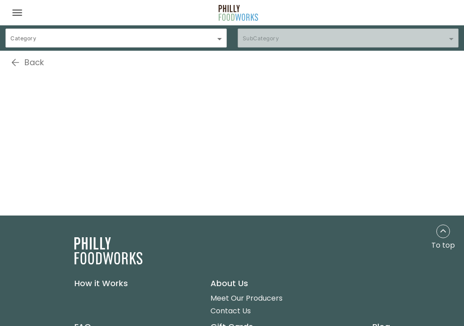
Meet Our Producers (246, 298)
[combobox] (116, 42)
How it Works (101, 283)
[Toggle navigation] (17, 12)
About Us (229, 283)
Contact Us (230, 311)
